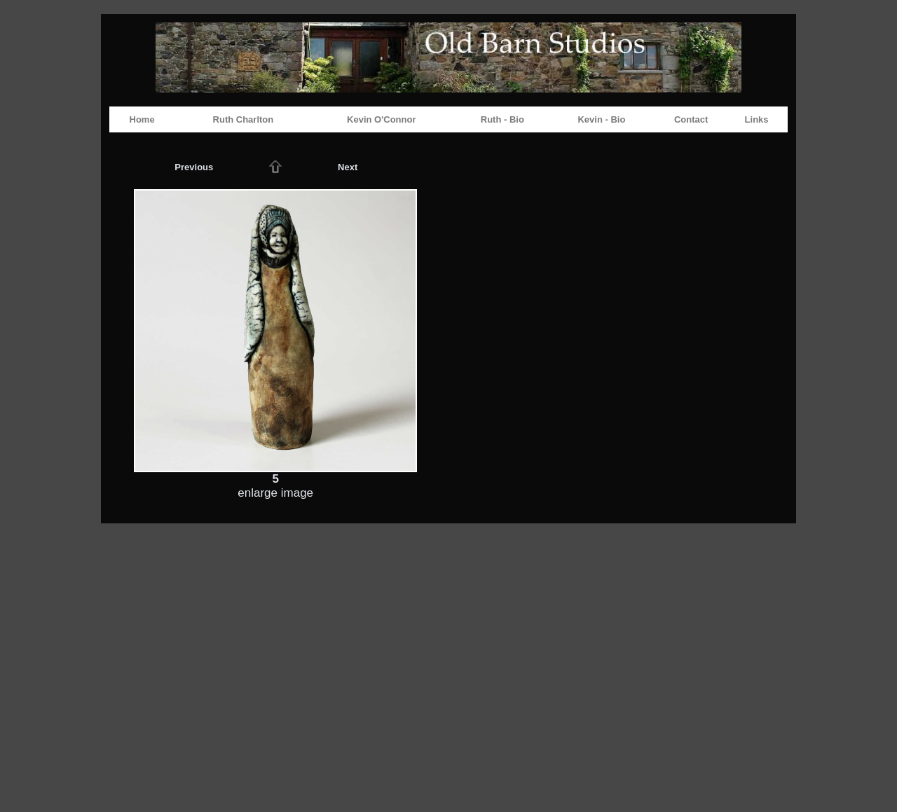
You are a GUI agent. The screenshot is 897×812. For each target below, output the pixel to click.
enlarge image (275, 493)
